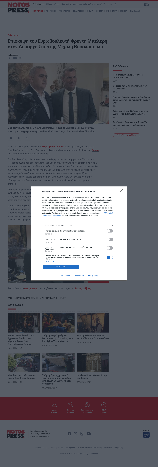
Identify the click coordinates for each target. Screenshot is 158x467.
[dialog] (79, 233)
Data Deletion (65, 276)
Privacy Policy (93, 276)
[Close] (122, 191)
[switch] (110, 231)
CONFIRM (61, 267)
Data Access (79, 276)
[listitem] (79, 225)
